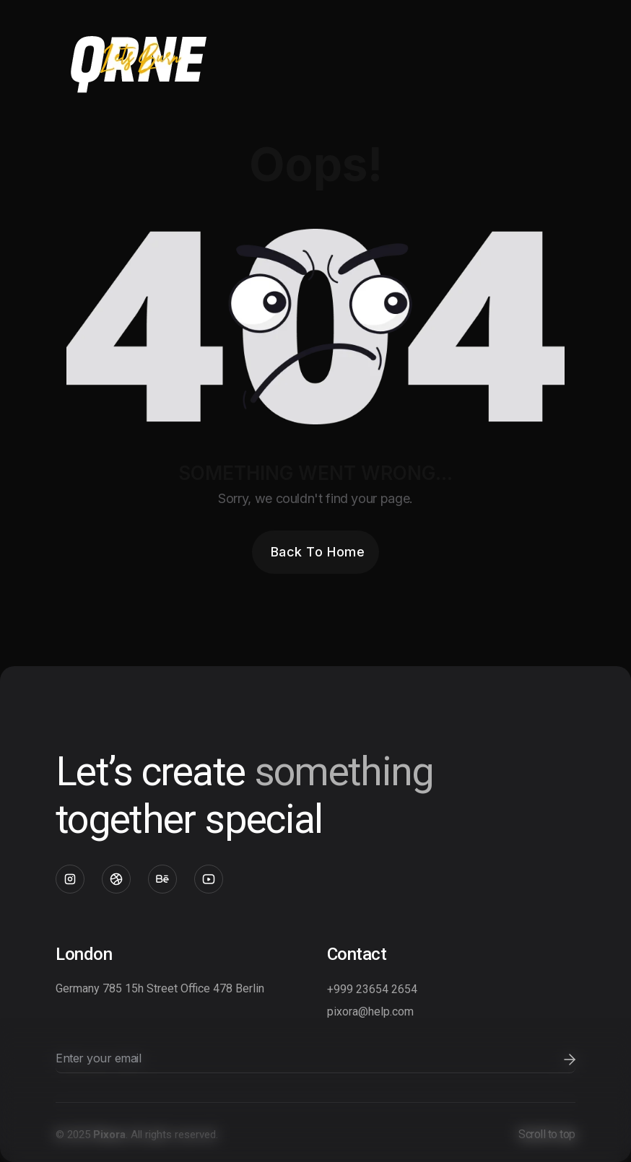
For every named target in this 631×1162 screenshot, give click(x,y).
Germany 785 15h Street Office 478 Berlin (160, 988)
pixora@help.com (370, 1011)
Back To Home (318, 551)
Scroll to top (546, 1134)
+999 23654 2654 (372, 989)
